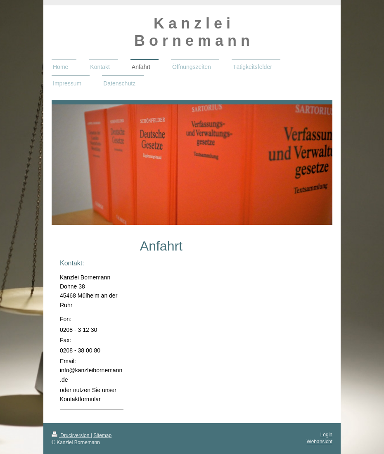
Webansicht (319, 442)
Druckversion (71, 435)
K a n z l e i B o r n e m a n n (192, 32)
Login (326, 434)
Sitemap (102, 435)
